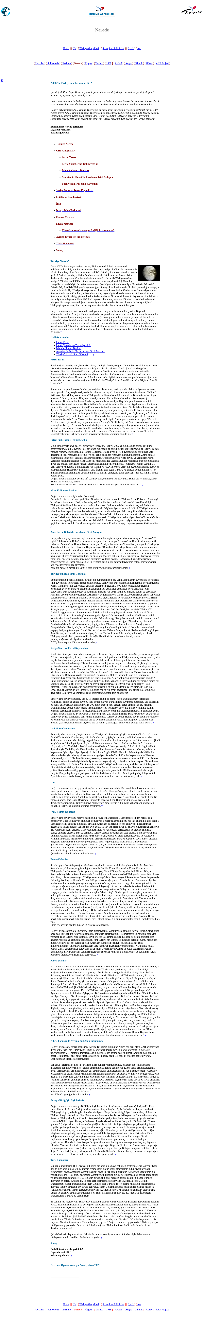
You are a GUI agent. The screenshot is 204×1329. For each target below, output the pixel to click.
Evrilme (66, 63)
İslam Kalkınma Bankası (68, 348)
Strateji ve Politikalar (113, 48)
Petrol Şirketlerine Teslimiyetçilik (73, 345)
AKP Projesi (162, 63)
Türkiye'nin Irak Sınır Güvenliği (72, 354)
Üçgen (88, 63)
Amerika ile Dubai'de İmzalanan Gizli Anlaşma (80, 351)
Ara (139, 48)
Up (74, 48)
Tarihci (99, 63)
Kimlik (139, 63)
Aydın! (118, 63)
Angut (128, 63)
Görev (149, 63)
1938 (108, 63)
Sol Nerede (53, 63)
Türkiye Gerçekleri (89, 48)
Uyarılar (39, 63)
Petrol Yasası (62, 342)
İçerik (131, 48)
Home (66, 48)
